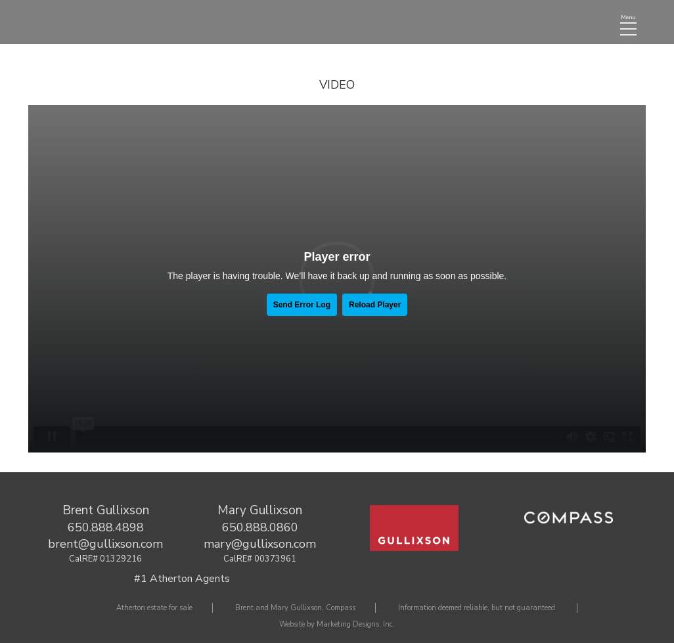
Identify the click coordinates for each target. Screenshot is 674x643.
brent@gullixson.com (105, 544)
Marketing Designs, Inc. (356, 624)
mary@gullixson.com (260, 544)
